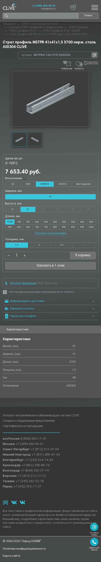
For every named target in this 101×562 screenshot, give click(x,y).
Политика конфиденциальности (24, 548)
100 (19, 222)
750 (46, 227)
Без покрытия (84, 184)
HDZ (31, 185)
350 (64, 222)
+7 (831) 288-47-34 (46, 454)
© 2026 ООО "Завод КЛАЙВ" (22, 541)
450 (82, 222)
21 (13, 209)
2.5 (61, 245)
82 (76, 208)
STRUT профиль (78, 27)
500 (91, 222)
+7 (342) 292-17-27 (27, 486)
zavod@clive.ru (48, 9)
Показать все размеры (50, 233)
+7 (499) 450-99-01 (44, 6)
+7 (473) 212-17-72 (32, 476)
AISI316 (65, 185)
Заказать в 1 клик (51, 265)
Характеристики (17, 329)
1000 (91, 227)
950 (82, 227)
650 (28, 227)
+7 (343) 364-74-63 (39, 460)
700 (37, 227)
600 (19, 227)
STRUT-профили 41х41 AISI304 (61, 31)
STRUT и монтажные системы (40, 24)
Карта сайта (11, 555)
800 (55, 227)
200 (37, 222)
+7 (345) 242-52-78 (30, 481)
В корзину (82, 255)
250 (46, 222)
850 (64, 227)
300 (55, 222)
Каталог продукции (21, 283)
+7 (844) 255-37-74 (35, 470)
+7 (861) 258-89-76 (36, 465)
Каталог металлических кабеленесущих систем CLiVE (41, 415)
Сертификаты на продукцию (23, 426)
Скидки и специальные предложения (28, 421)
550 (10, 227)
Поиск (88, 15)
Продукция (9, 24)
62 (61, 208)
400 (73, 222)
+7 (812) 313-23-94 (45, 449)
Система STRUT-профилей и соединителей (36, 27)
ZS (16, 185)
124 (91, 208)
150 (28, 222)
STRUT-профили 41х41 (23, 31)
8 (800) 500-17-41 (34, 439)
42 (46, 208)
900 (73, 227)
